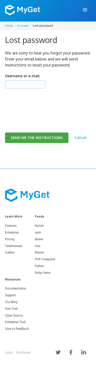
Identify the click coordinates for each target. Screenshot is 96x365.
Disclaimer (23, 352)
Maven (39, 252)
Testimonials (13, 246)
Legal (9, 352)
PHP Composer (45, 259)
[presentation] (43, 104)
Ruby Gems (42, 272)
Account (23, 26)
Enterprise (12, 232)
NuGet (39, 226)
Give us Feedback (17, 328)
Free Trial (11, 308)
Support (10, 295)
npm (38, 232)
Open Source (14, 315)
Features (11, 226)
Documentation (15, 288)
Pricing (10, 239)
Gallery (10, 252)
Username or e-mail (22, 76)
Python (39, 266)
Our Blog (11, 302)
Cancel (80, 137)
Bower (39, 239)
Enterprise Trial (15, 322)
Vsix (37, 246)
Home (9, 26)
